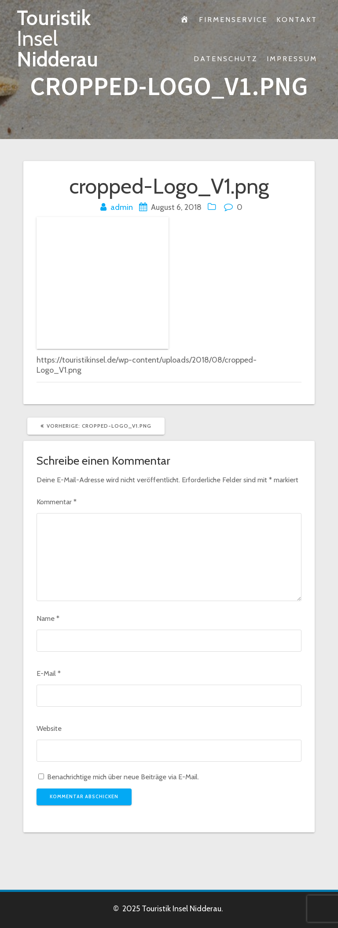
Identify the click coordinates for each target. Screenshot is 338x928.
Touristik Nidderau (57, 39)
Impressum (292, 58)
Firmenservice (233, 19)
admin (121, 207)
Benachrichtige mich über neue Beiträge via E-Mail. (123, 776)
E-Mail (49, 673)
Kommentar (57, 501)
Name (48, 618)
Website (49, 728)
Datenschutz (226, 58)
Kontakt (296, 19)
